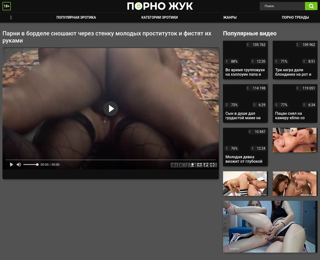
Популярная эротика (76, 17)
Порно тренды (295, 17)
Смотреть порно (11, 18)
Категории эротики (159, 17)
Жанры (230, 17)
